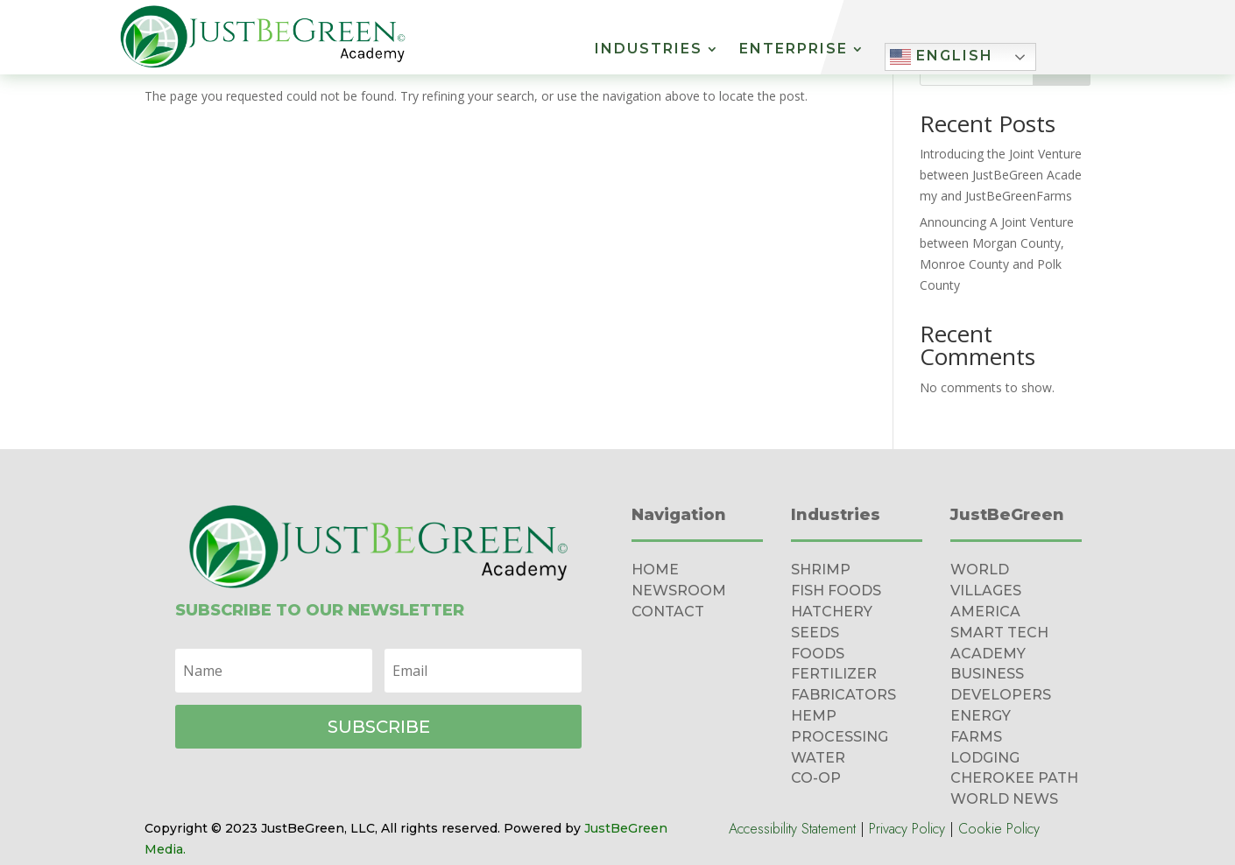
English (941, 56)
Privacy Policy (907, 829)
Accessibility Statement (792, 829)
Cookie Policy (999, 829)
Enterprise (793, 50)
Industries (648, 50)
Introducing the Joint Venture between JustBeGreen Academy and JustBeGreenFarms (1001, 174)
